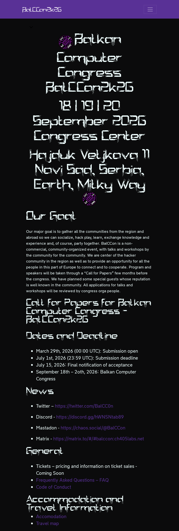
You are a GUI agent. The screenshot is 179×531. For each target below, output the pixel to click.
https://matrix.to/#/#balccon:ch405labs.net (98, 438)
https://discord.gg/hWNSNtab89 (90, 417)
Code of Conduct (53, 487)
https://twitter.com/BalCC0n (84, 406)
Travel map (47, 523)
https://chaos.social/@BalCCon (93, 427)
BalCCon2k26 (41, 9)
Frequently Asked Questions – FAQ (72, 480)
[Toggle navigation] (150, 9)
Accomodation (51, 516)
